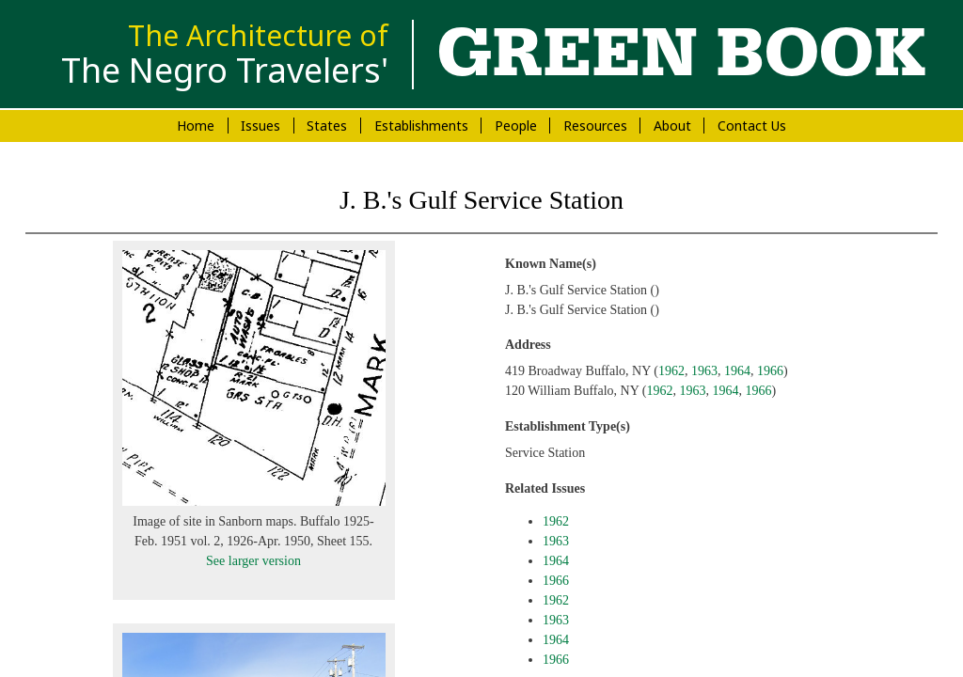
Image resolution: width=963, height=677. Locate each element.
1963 (704, 371)
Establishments (421, 125)
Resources (595, 125)
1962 (671, 371)
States (327, 125)
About (672, 125)
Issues (260, 125)
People (516, 125)
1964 (737, 371)
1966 (770, 371)
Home (195, 125)
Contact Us (752, 125)
